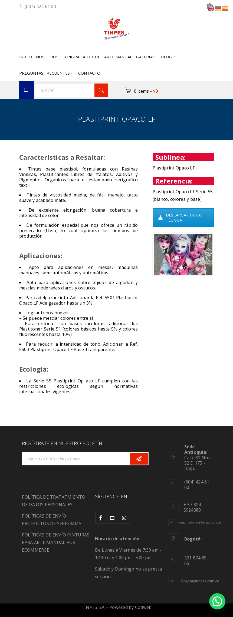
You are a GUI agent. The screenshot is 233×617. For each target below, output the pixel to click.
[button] (217, 601)
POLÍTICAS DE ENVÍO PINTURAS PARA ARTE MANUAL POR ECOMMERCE (56, 542)
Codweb (143, 607)
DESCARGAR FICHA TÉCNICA (179, 217)
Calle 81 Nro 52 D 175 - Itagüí (197, 457)
